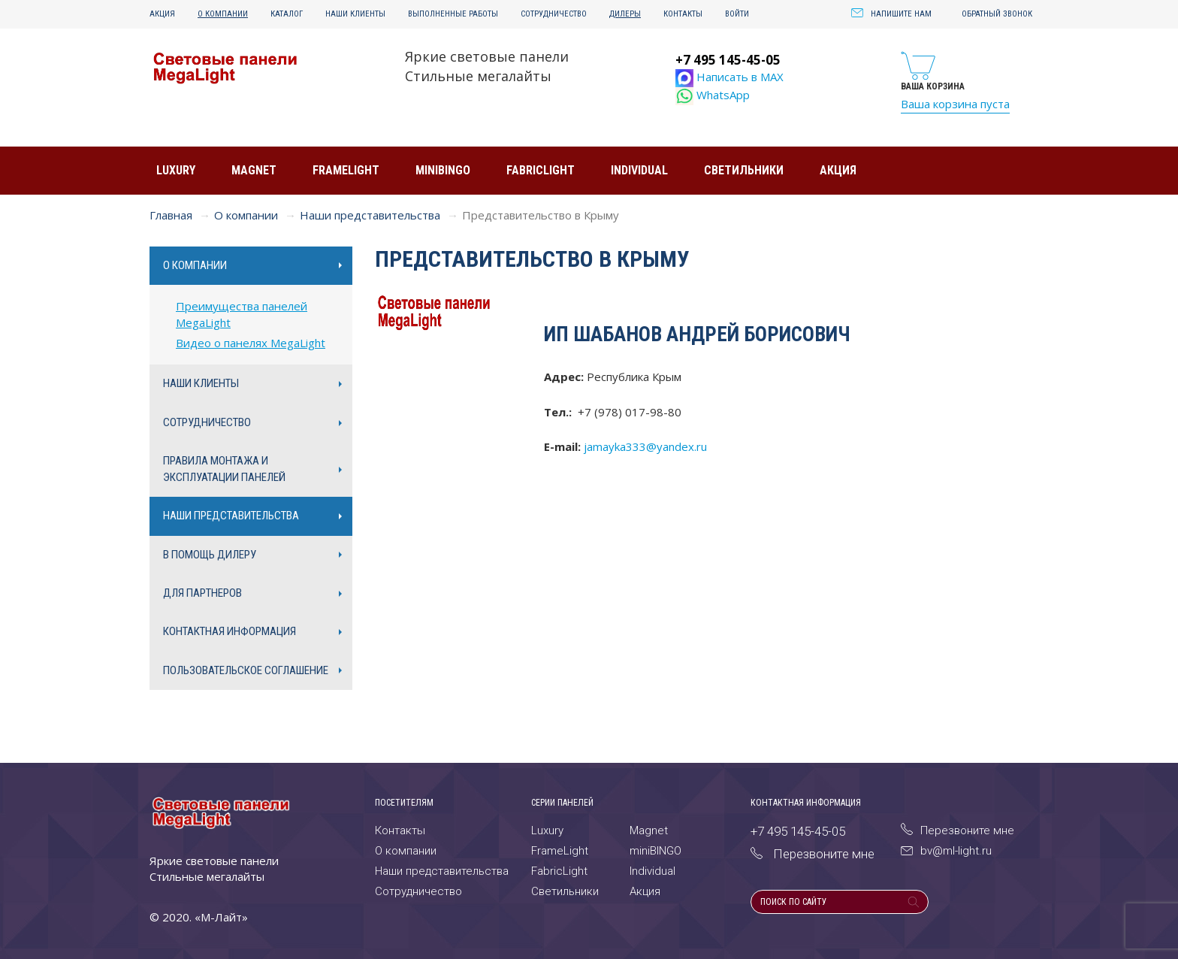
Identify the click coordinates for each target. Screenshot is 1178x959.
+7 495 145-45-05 (728, 59)
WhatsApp (712, 94)
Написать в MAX (729, 76)
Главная (171, 214)
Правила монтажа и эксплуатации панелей (224, 468)
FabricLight (540, 170)
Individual (639, 170)
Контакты (682, 14)
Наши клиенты (355, 14)
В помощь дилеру (209, 554)
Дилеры (625, 14)
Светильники (744, 170)
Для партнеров (202, 593)
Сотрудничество (554, 14)
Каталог (286, 14)
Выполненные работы (453, 14)
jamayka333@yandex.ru (645, 446)
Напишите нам (891, 13)
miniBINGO (442, 170)
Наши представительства (370, 214)
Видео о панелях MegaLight (250, 342)
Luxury (175, 170)
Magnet (253, 170)
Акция (162, 14)
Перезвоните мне (957, 830)
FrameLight (346, 170)
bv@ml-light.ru (946, 851)
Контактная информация (229, 631)
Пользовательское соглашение (245, 670)
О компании (223, 14)
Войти (737, 14)
